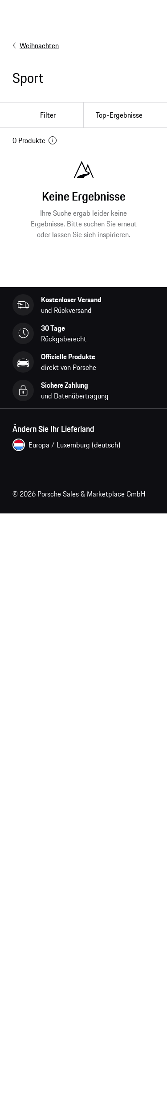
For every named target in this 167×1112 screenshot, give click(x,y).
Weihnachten (35, 45)
